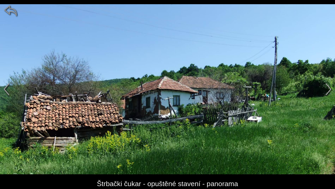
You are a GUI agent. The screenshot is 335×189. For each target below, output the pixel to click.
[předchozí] (6, 89)
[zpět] (10, 10)
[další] (328, 89)
